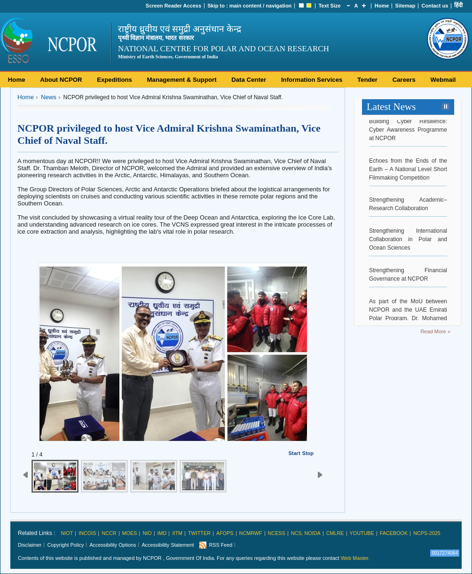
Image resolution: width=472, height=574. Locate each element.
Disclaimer (29, 545)
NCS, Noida (306, 533)
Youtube (362, 533)
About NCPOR (61, 79)
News (48, 97)
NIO (146, 533)
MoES (129, 533)
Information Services (311, 79)
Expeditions (114, 79)
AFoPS (225, 533)
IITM (177, 533)
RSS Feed (220, 545)
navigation (278, 5)
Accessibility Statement (168, 545)
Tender (367, 79)
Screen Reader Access (173, 5)
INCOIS (87, 533)
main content (245, 5)
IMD (162, 533)
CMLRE (335, 533)
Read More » (435, 331)
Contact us (435, 5)
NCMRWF (250, 533)
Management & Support (182, 79)
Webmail (443, 79)
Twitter (199, 533)
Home (382, 5)
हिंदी (458, 5)
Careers (404, 79)
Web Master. (355, 558)
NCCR (109, 533)
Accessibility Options (112, 545)
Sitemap (405, 5)
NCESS (276, 533)
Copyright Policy (65, 545)
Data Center (248, 79)
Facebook (394, 533)
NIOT (67, 533)
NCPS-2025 (427, 533)
